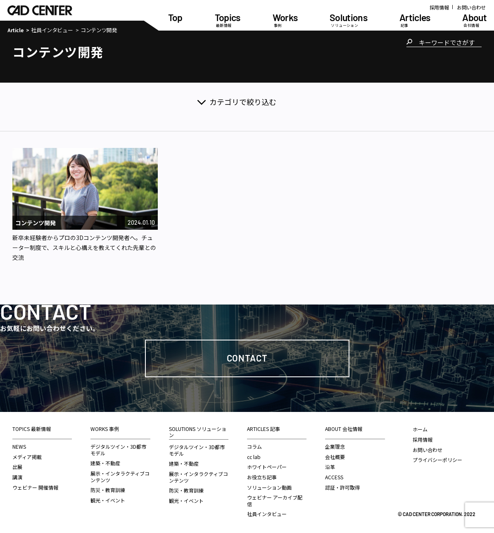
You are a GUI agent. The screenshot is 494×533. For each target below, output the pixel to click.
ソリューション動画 (269, 487)
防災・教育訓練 (107, 489)
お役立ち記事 (262, 477)
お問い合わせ (471, 7)
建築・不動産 (105, 462)
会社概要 (335, 456)
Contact (247, 357)
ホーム (420, 429)
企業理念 (335, 446)
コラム (254, 446)
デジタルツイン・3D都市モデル (118, 450)
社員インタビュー (52, 30)
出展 (17, 466)
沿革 (330, 466)
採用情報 (439, 7)
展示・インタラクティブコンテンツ (120, 476)
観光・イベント (107, 500)
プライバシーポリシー (437, 459)
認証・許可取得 (342, 487)
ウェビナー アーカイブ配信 (274, 500)
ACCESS (334, 477)
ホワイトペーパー (267, 466)
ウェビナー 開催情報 (35, 487)
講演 (17, 477)
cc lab (254, 456)
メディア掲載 (27, 456)
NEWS (19, 446)
